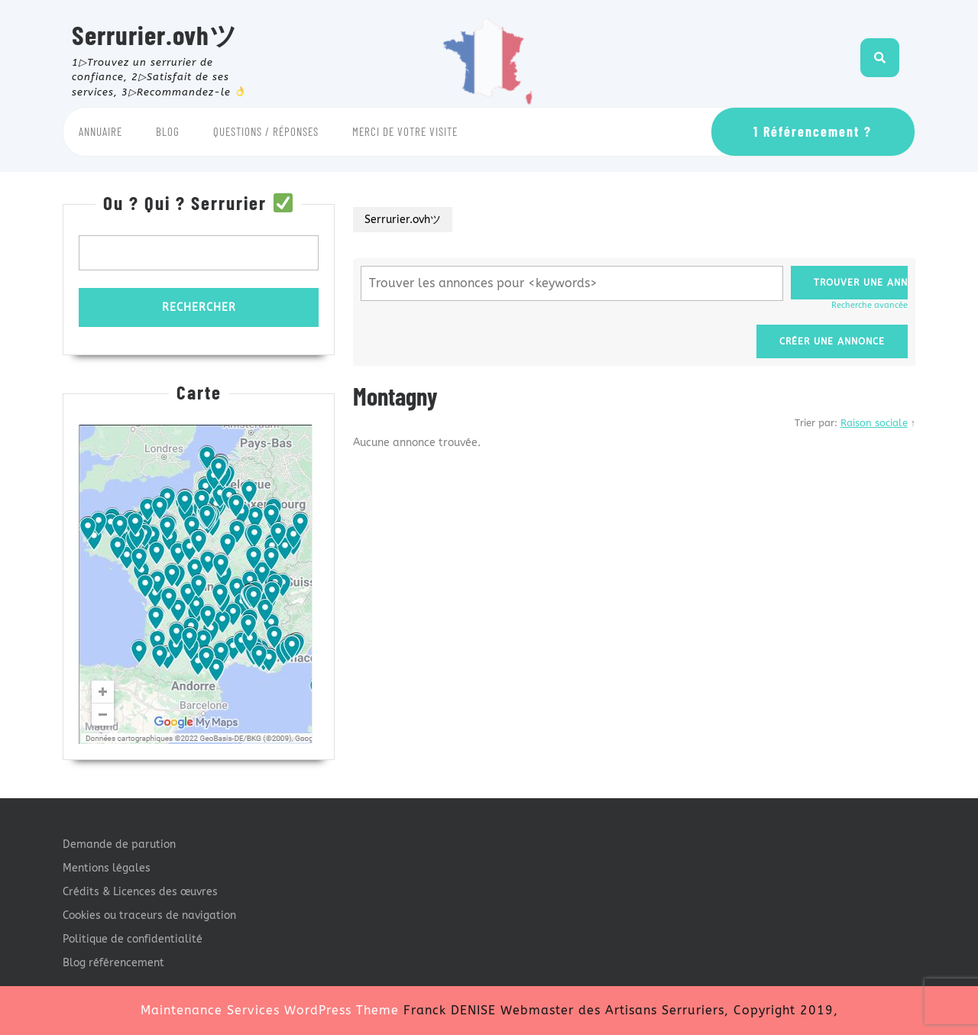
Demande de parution (119, 844)
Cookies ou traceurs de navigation (149, 915)
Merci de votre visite (405, 131)
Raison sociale (874, 423)
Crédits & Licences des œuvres (140, 891)
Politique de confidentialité (132, 939)
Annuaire (100, 131)
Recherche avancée (869, 305)
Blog (168, 131)
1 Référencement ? (812, 131)
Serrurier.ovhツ (155, 34)
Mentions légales (107, 868)
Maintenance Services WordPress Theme (270, 1010)
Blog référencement (113, 962)
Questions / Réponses (266, 131)
